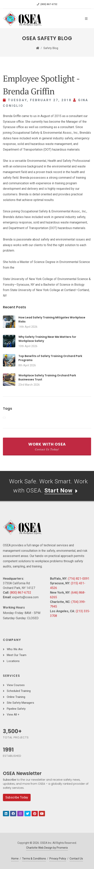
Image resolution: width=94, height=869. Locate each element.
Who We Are (15, 649)
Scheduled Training (19, 691)
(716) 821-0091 (78, 578)
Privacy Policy (57, 858)
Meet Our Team (16, 655)
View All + (13, 714)
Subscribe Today (16, 797)
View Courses (16, 685)
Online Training (16, 697)
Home (15, 858)
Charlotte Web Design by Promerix (47, 847)
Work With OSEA (47, 446)
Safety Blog (50, 48)
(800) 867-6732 (47, 4)
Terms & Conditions (34, 858)
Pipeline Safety (16, 708)
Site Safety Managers (20, 702)
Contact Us (76, 858)
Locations (13, 661)
